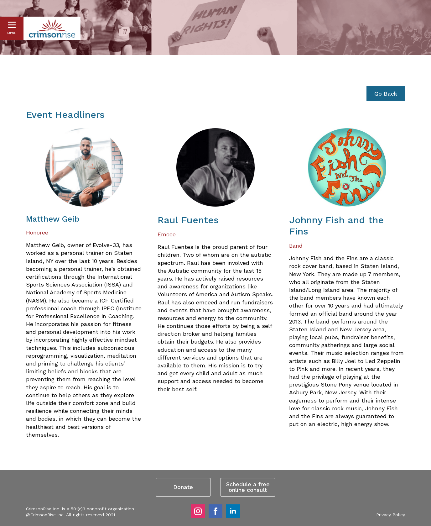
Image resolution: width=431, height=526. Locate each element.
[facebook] (215, 511)
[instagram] (198, 511)
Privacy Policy (390, 514)
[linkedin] (233, 511)
